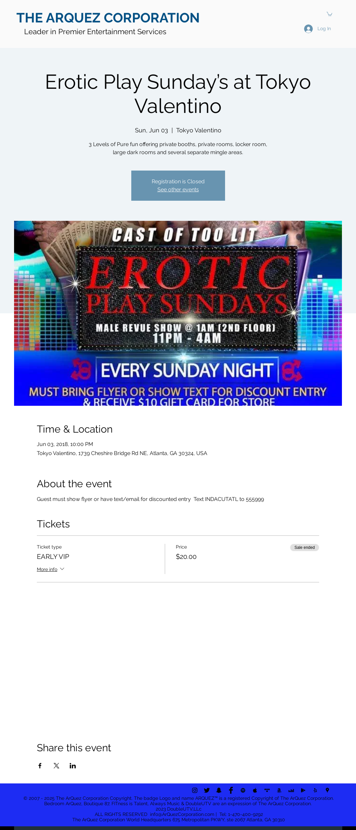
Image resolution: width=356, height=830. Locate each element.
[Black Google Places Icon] (327, 790)
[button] (329, 13)
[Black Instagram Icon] (194, 790)
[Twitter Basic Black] (206, 790)
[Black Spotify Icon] (242, 790)
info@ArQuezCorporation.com (182, 814)
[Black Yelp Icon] (315, 790)
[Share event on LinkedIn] (73, 765)
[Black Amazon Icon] (279, 790)
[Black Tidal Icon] (267, 790)
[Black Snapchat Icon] (218, 790)
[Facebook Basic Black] (230, 790)
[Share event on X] (56, 765)
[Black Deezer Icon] (291, 790)
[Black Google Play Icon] (303, 790)
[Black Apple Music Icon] (255, 790)
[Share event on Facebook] (40, 765)
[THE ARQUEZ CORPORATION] (111, 17)
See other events (178, 189)
